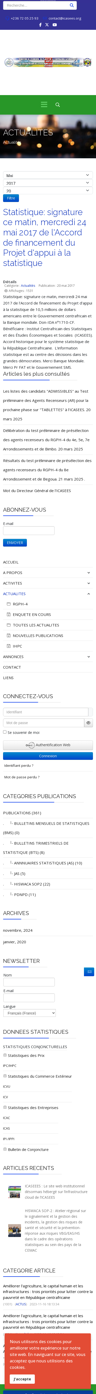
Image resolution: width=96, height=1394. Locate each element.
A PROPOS (12, 572)
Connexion (48, 755)
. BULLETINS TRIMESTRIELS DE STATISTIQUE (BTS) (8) (36, 847)
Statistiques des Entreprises (30, 1107)
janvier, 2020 (14, 941)
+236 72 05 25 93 (24, 18)
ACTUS (21, 1304)
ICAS (6, 1128)
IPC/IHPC (9, 1065)
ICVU (6, 1086)
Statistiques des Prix (24, 1055)
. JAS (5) (14, 873)
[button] (78, 572)
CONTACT (12, 667)
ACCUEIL (10, 562)
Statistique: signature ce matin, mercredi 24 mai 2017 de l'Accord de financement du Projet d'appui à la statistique (44, 237)
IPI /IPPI (8, 1139)
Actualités (28, 285)
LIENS (8, 677)
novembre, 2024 (18, 930)
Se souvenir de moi (23, 732)
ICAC (6, 1117)
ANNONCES (13, 656)
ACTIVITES (12, 583)
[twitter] (47, 24)
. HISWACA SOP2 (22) (26, 884)
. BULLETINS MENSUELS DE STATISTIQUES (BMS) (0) (46, 827)
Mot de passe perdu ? (21, 777)
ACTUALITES (14, 593)
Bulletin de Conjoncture (26, 1149)
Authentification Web (48, 745)
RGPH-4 (17, 603)
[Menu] (44, 105)
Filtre (11, 198)
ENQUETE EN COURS (28, 614)
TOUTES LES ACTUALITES (32, 624)
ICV (5, 1097)
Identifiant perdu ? (18, 765)
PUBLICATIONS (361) (22, 812)
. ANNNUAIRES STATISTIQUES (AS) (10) (42, 862)
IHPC (14, 646)
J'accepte (22, 1379)
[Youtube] (54, 24)
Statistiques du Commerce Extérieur (37, 1076)
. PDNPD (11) (19, 894)
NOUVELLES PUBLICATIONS (34, 635)
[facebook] (40, 24)
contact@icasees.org (65, 18)
